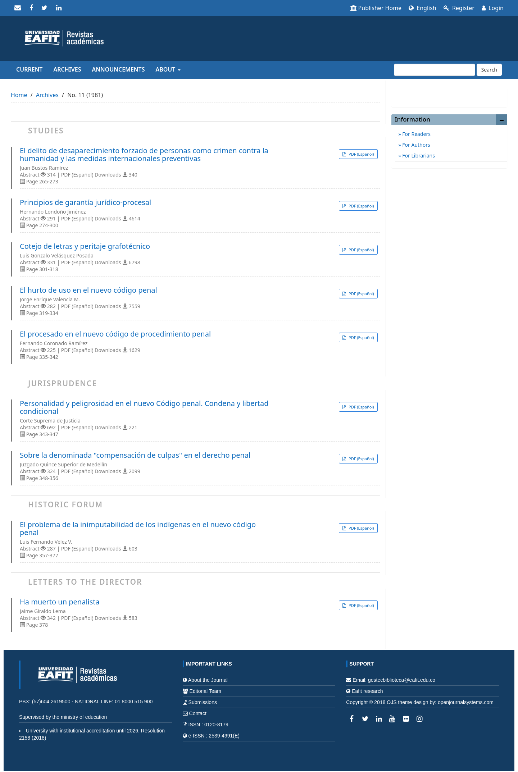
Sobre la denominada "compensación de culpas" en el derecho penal (135, 455)
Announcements (118, 69)
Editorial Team (205, 691)
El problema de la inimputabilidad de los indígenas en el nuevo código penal (138, 528)
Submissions (202, 702)
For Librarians (418, 155)
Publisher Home (376, 8)
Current (29, 69)
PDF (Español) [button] (360, 154)
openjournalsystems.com (466, 702)
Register (459, 8)
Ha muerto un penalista (60, 602)
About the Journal (208, 680)
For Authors (415, 144)
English (422, 8)
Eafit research (367, 691)
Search (489, 69)
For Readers (416, 134)
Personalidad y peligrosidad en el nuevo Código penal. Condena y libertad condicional (144, 407)
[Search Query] (434, 70)
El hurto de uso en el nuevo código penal (88, 290)
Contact (197, 713)
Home (19, 95)
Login (493, 8)
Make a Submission (449, 93)
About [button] (167, 69)
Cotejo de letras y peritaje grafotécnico (85, 246)
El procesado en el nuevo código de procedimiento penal (115, 334)
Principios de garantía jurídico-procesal (85, 202)
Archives (67, 69)
